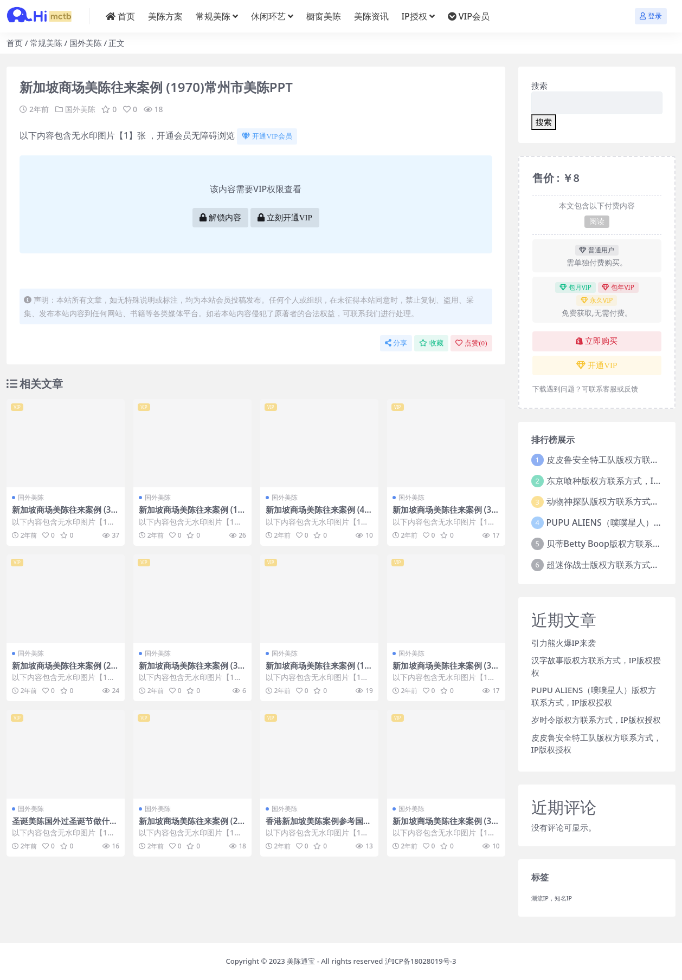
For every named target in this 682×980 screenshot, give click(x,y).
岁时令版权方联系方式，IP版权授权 (596, 719)
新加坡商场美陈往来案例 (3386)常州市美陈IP (190, 670)
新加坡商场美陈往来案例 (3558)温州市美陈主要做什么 (444, 514)
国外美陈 (85, 42)
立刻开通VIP (285, 217)
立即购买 (596, 341)
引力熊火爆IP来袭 (563, 642)
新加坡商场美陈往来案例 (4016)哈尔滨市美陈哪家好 (317, 514)
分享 (396, 343)
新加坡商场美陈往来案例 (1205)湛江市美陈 (190, 514)
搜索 (539, 85)
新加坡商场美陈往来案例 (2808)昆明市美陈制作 (63, 670)
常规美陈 (46, 42)
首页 (15, 42)
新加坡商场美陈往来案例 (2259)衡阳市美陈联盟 (190, 825)
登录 (651, 16)
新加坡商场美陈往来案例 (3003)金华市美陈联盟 (444, 825)
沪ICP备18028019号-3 (420, 961)
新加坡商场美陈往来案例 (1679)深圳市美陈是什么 (317, 670)
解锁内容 (220, 217)
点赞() (471, 343)
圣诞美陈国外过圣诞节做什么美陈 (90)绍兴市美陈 (65, 825)
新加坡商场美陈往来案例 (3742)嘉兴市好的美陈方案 (444, 670)
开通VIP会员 (267, 136)
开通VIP (596, 365)
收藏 (431, 343)
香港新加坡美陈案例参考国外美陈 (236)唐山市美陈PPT (318, 825)
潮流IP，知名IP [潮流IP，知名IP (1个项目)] (551, 898)
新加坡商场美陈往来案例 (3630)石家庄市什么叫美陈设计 (63, 514)
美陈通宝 (301, 961)
